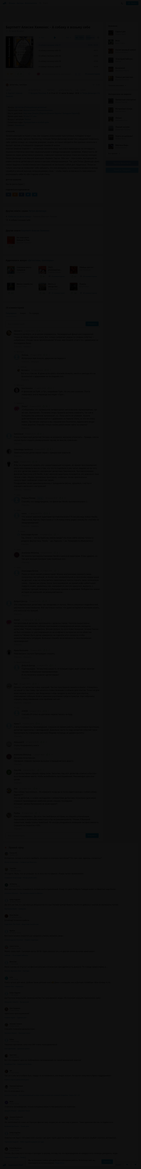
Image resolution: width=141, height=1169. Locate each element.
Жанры (12, 3)
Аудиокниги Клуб (13, 1165)
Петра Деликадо (37, 211)
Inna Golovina (27, 388)
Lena (8, 977)
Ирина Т (17, 724)
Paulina (17, 813)
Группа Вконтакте (122, 163)
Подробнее (59, 1163)
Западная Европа (70, 113)
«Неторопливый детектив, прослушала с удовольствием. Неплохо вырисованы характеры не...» (55, 74)
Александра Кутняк (29, 534)
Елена (9, 1039)
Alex (15, 789)
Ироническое (29, 110)
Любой (28, 119)
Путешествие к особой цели (36, 122)
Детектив (19, 107)
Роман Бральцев (13, 1148)
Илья (8, 1102)
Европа (43, 113)
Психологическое (44, 110)
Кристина (10, 1055)
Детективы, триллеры (16, 84)
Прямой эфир (16, 847)
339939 (25, 711)
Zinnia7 (25, 406)
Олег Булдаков (12, 1008)
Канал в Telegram (122, 170)
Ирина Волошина (21, 650)
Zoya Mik (17, 770)
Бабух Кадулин (12, 900)
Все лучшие (114, 153)
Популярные (11, 313)
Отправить (92, 324)
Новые (23, 313)
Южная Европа (54, 113)
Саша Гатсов (11, 946)
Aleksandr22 (19, 742)
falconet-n (18, 331)
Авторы (20, 3)
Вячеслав (10, 962)
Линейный (19, 125)
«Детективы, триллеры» (40, 260)
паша (16, 462)
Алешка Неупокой (13, 1117)
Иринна (9, 931)
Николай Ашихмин (13, 1086)
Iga (8, 1070)
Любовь (25, 355)
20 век (26, 116)
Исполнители (31, 3)
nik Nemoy (10, 884)
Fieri (15, 684)
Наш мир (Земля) (31, 113)
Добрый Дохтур (20, 601)
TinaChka (10, 869)
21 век (34, 116)
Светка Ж (10, 853)
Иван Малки (11, 915)
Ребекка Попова (32, 498)
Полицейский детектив (35, 107)
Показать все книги (117, 85)
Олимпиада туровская (23, 449)
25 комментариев (92, 74)
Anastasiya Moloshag (30, 553)
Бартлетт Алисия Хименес (35, 230)
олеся (24, 513)
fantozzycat (18, 434)
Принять (107, 1162)
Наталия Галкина (13, 1024)
